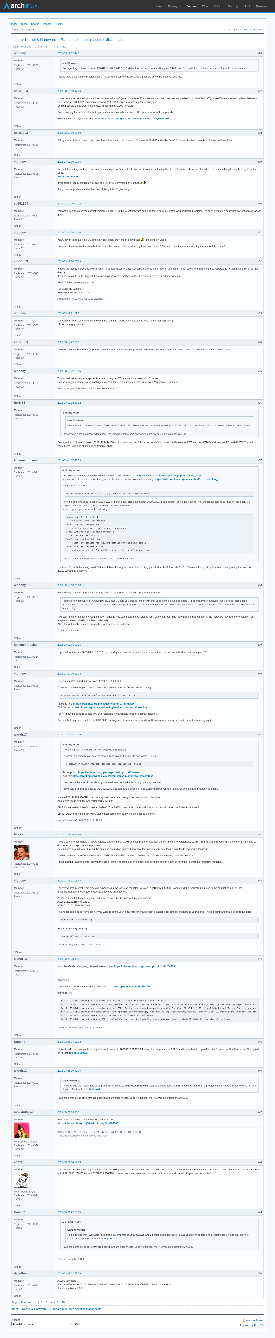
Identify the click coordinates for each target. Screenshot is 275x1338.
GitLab (218, 6)
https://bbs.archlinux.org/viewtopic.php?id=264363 (87, 1123)
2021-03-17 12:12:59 (69, 734)
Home (158, 6)
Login (59, 23)
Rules (24, 23)
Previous (26, 46)
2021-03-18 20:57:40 (69, 834)
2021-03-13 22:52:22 (69, 402)
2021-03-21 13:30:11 (69, 1112)
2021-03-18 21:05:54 (69, 880)
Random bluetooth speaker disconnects (93, 40)
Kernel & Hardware (40, 40)
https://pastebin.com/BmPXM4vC (132, 986)
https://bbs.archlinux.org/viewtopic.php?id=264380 (144, 966)
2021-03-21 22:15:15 (69, 1212)
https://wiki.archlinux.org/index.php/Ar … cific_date (170, 475)
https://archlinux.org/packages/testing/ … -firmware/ (104, 703)
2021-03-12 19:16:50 (69, 132)
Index (14, 23)
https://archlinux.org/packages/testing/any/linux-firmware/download (108, 707)
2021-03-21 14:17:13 (69, 1162)
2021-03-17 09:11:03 (69, 673)
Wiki (205, 6)
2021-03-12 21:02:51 (69, 313)
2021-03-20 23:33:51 (69, 958)
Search (35, 23)
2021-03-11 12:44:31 (69, 53)
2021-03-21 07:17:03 (69, 1041)
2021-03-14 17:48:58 (69, 460)
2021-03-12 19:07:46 (69, 91)
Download (262, 6)
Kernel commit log (68, 176)
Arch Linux (21, 6)
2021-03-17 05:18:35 (69, 644)
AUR (247, 6)
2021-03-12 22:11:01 (69, 342)
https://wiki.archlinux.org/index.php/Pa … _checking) (186, 479)
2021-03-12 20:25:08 (69, 261)
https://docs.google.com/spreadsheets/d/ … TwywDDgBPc (135, 118)
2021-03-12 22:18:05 (69, 371)
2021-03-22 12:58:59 (69, 1273)
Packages (174, 6)
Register (47, 23)
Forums (191, 6)
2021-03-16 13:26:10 (69, 585)
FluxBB (259, 1325)
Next (64, 46)
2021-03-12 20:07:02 (69, 203)
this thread (80, 1052)
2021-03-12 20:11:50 (69, 232)
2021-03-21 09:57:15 (69, 1070)
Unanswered (256, 29)
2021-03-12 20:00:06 (69, 161)
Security (233, 6)
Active (243, 29)
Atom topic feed (255, 1320)
